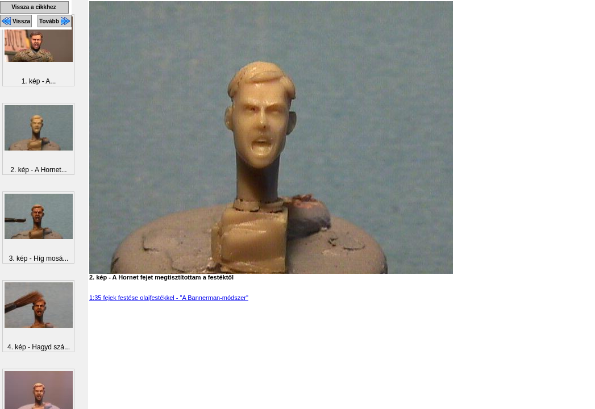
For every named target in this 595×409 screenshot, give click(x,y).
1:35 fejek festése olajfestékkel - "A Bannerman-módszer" (168, 297)
